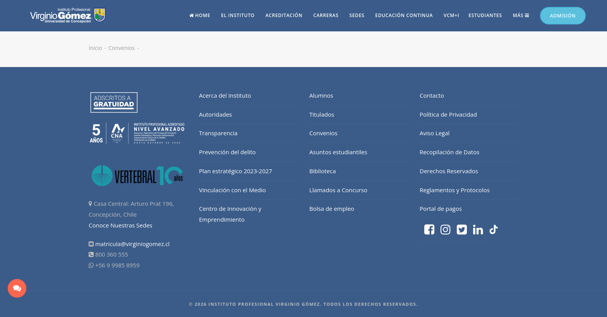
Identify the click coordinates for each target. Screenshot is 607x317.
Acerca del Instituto (225, 95)
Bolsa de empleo (331, 208)
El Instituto (238, 15)
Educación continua (404, 15)
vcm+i (451, 15)
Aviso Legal (434, 133)
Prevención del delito (227, 152)
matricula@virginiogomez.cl (132, 244)
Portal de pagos (441, 208)
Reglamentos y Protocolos (455, 190)
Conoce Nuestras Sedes (121, 225)
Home (200, 15)
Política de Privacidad (448, 114)
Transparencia (218, 133)
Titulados (321, 114)
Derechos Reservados (449, 171)
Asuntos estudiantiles (338, 152)
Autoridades (215, 114)
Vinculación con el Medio (232, 190)
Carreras (325, 15)
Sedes (356, 15)
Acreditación (284, 15)
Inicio (95, 48)
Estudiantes (485, 15)
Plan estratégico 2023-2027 (235, 171)
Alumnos (321, 95)
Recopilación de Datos (449, 152)
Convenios (121, 48)
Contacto (432, 95)
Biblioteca (322, 171)
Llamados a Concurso (338, 190)
